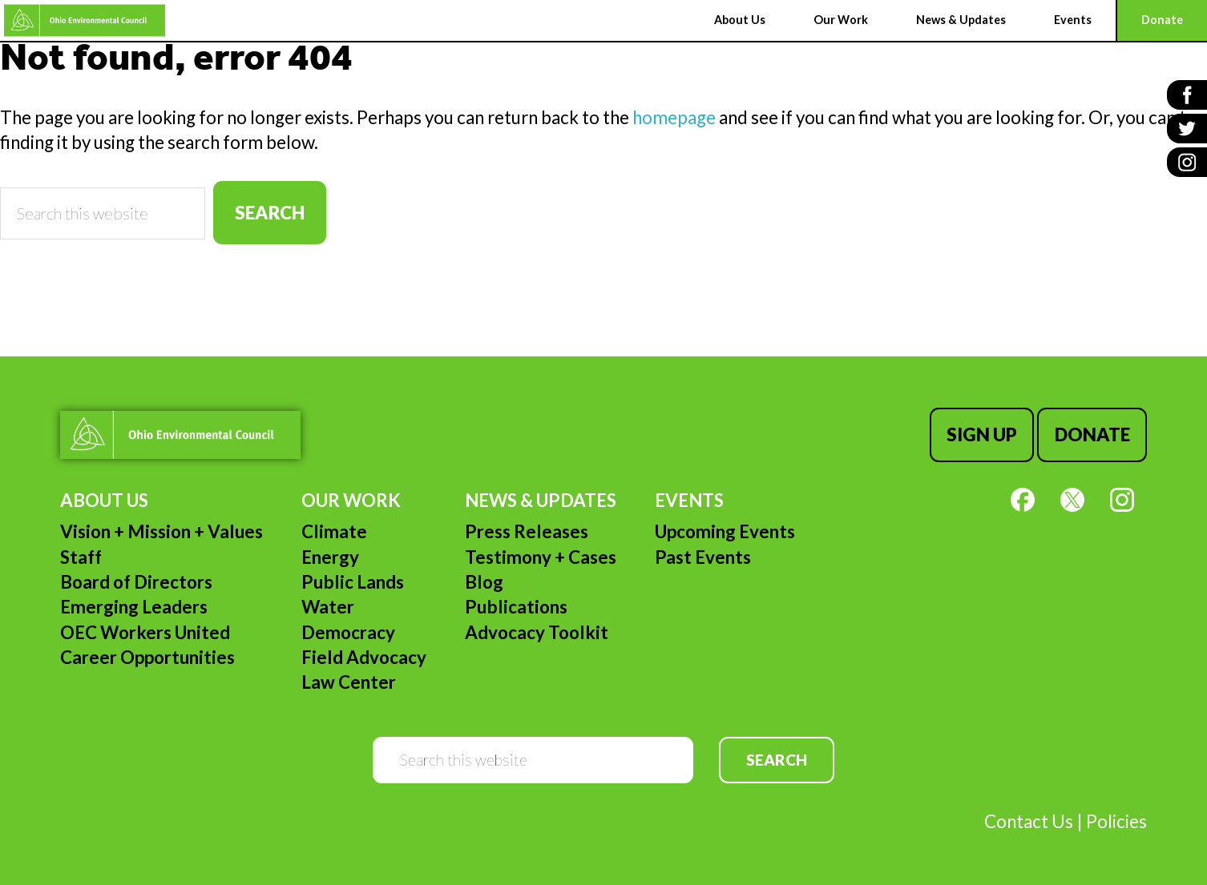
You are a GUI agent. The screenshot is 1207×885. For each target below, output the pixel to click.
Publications (516, 606)
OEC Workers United (145, 632)
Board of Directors (136, 582)
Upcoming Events (725, 531)
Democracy (348, 632)
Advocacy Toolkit (536, 632)
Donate (1092, 434)
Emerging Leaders (134, 606)
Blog (484, 582)
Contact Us (1028, 821)
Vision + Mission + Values (161, 531)
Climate (334, 531)
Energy (330, 557)
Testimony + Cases (540, 557)
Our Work (351, 500)
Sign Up (982, 434)
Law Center (348, 682)
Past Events (703, 557)
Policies (1116, 821)
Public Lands (352, 582)
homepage (674, 117)
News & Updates (540, 500)
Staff (81, 557)
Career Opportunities (147, 657)
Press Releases (526, 531)
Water (327, 606)
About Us (104, 500)
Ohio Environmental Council (84, 20)
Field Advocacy (363, 657)
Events (689, 500)
